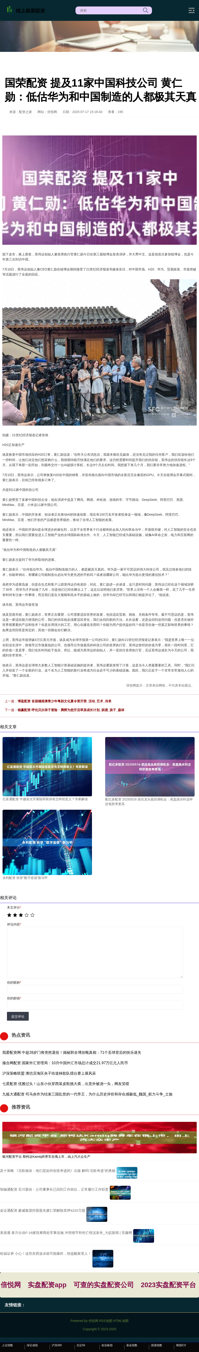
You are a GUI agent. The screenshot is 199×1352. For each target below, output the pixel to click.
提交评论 (17, 1016)
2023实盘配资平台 (168, 1285)
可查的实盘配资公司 (103, 1285)
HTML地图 (121, 1321)
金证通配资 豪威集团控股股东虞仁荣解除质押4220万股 (42, 1210)
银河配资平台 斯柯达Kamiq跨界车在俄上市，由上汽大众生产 (46, 1156)
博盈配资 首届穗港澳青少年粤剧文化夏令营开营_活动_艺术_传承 (64, 701)
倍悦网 (11, 1285)
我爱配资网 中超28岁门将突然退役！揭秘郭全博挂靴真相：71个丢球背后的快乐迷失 (71, 1052)
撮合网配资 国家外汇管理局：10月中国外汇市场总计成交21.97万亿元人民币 (65, 1063)
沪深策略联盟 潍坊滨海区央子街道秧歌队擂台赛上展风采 (49, 1073)
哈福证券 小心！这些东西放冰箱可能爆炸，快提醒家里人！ (45, 1253)
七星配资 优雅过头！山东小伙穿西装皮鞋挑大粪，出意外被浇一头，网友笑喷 (65, 1084)
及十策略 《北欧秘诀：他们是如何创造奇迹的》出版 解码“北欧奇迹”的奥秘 (57, 1171)
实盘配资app (47, 1285)
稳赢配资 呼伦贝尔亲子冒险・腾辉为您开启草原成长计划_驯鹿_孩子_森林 (71, 710)
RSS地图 (105, 1321)
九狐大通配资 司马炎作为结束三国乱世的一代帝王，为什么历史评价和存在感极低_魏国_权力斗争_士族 (87, 1094)
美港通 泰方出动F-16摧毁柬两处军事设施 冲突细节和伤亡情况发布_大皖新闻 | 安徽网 (66, 1233)
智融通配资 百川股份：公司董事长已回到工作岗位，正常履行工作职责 (54, 1189)
